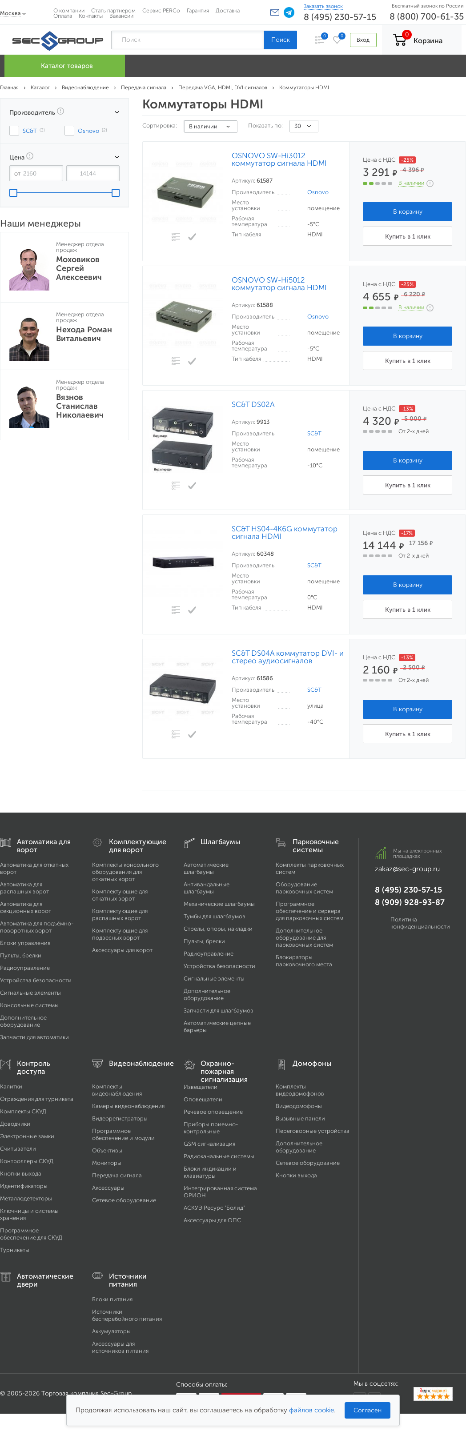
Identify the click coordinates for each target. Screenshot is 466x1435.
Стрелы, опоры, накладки (218, 928)
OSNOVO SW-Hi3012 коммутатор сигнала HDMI (279, 159)
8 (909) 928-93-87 (410, 902)
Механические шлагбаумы (219, 904)
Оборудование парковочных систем (304, 888)
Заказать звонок (323, 6)
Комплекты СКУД (23, 1111)
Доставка (228, 10)
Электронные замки (27, 1136)
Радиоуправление (25, 968)
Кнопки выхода (20, 1173)
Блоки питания (112, 1299)
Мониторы (106, 1163)
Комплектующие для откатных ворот (120, 895)
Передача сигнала (117, 1175)
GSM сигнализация (209, 1143)
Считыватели (18, 1148)
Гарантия (198, 10)
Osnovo (318, 192)
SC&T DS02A (253, 404)
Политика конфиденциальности (420, 923)
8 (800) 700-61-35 (427, 16)
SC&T (314, 433)
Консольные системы (29, 1005)
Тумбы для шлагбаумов (214, 916)
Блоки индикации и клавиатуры (210, 1172)
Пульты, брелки (20, 955)
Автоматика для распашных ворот (24, 888)
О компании (68, 10)
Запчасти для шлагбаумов (218, 1010)
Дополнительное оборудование (23, 1021)
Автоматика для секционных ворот (25, 907)
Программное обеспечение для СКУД (31, 1234)
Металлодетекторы (26, 1198)
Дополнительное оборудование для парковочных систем (304, 937)
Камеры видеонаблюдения (128, 1106)
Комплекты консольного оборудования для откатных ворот (125, 871)
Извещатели (200, 1087)
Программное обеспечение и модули (123, 1134)
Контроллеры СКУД (26, 1161)
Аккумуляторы (111, 1331)
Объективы (107, 1150)
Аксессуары (108, 1187)
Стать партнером (113, 10)
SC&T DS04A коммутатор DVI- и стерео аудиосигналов (288, 657)
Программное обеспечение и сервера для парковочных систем (309, 911)
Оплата (62, 15)
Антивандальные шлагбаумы (206, 888)
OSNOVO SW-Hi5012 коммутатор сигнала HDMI (279, 283)
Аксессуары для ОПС (212, 1220)
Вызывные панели (300, 1118)
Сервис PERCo (161, 10)
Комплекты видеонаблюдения (117, 1090)
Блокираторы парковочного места (304, 961)
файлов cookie (311, 1410)
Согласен (368, 1410)
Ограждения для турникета (36, 1099)
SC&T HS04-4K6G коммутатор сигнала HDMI (284, 532)
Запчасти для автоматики (34, 1037)
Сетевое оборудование (124, 1200)
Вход (363, 39)
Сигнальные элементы (30, 992)
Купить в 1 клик (407, 236)
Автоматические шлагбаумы (206, 868)
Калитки (11, 1086)
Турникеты (14, 1250)
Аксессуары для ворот (122, 950)
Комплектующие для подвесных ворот (120, 934)
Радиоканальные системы (219, 1156)
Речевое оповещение (213, 1111)
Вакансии (121, 15)
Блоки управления (25, 943)
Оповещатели (203, 1099)
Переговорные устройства (313, 1131)
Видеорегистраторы (120, 1118)
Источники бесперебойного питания (127, 1315)
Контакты (91, 15)
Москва (10, 13)
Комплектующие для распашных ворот (120, 914)
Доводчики (15, 1123)
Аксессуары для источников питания (120, 1347)
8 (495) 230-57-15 (340, 17)
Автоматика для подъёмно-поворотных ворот (37, 927)
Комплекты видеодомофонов (300, 1090)
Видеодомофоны (299, 1106)
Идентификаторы (24, 1186)
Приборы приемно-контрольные (211, 1128)
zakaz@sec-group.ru (407, 869)
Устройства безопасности (36, 980)
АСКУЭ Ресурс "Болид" (214, 1207)
